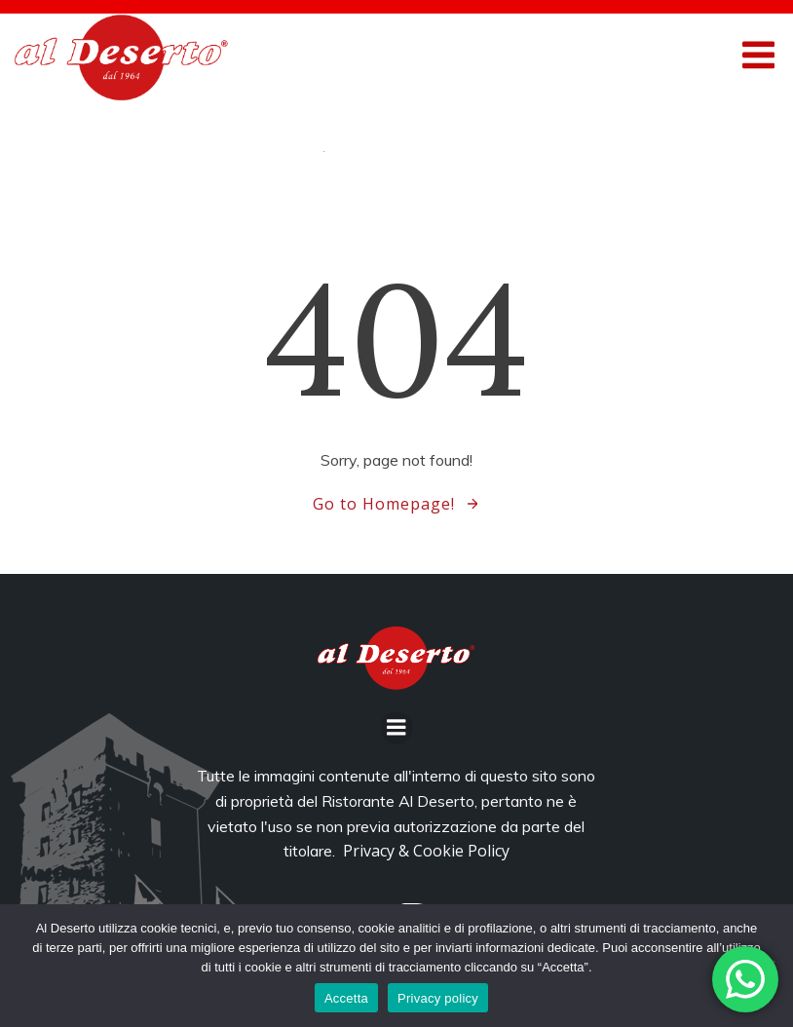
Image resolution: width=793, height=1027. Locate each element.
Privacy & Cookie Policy (426, 850)
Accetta (346, 998)
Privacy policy (437, 998)
